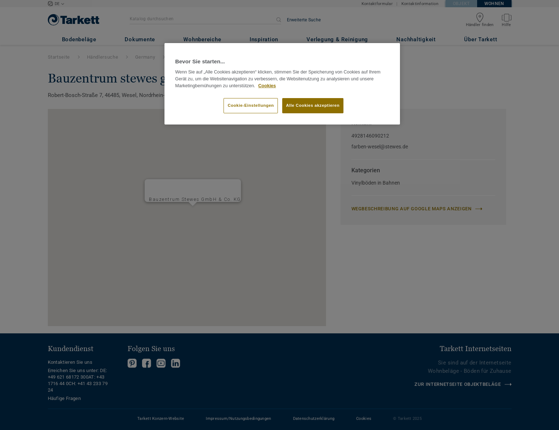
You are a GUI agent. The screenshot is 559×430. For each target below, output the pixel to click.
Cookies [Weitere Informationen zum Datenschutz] (267, 85)
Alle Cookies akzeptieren (313, 105)
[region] (282, 84)
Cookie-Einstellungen (251, 105)
